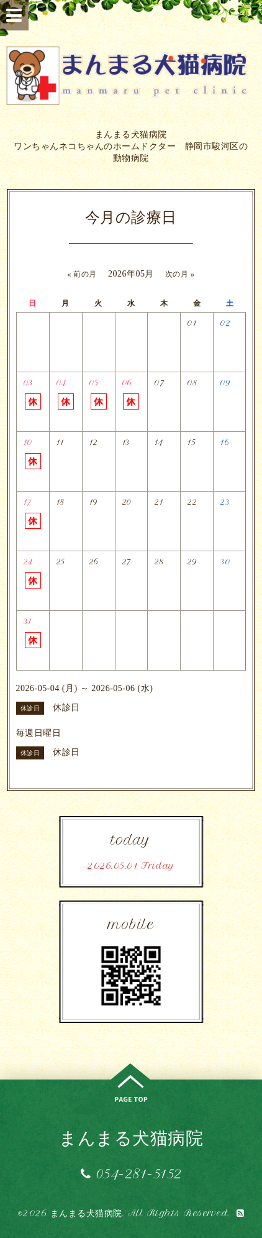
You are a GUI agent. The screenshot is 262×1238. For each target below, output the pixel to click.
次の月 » (180, 274)
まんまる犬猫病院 (131, 1138)
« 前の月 (82, 274)
